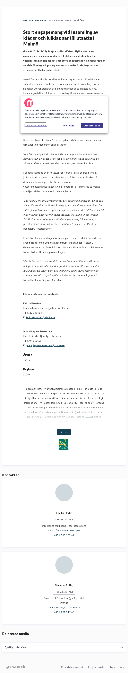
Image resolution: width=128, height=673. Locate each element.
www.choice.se (93, 416)
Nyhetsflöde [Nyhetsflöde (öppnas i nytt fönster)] (117, 667)
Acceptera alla (92, 125)
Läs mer (64, 432)
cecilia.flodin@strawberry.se (64, 530)
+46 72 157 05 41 (64, 535)
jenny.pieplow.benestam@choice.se (45, 345)
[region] (64, 114)
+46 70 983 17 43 (64, 612)
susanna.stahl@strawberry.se (64, 607)
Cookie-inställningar (36, 125)
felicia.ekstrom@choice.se (40, 317)
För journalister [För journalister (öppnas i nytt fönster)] (96, 667)
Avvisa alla (68, 125)
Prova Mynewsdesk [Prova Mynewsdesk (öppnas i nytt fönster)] (72, 667)
